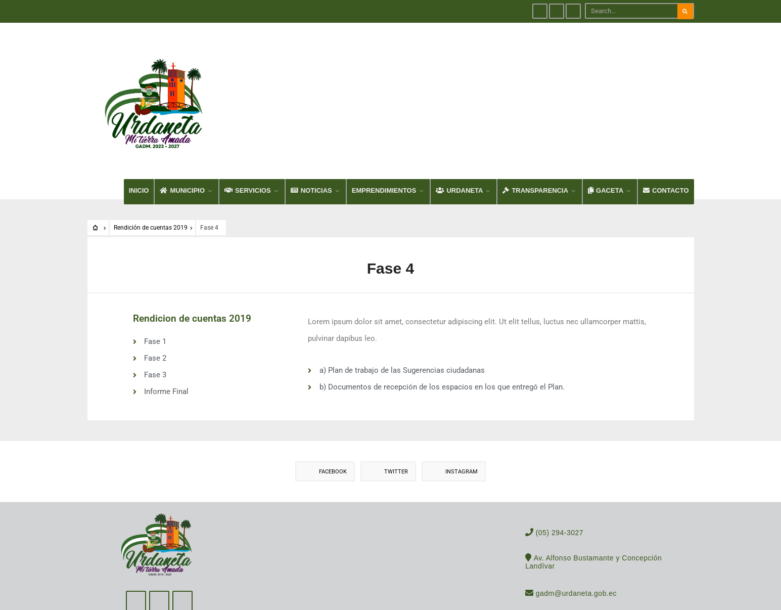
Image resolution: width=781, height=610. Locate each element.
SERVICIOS (247, 155)
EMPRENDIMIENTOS (384, 155)
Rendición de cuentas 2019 (151, 192)
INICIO (139, 155)
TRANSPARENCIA (535, 155)
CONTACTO (665, 155)
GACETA (605, 155)
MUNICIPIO (182, 155)
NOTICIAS (311, 155)
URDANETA (459, 155)
